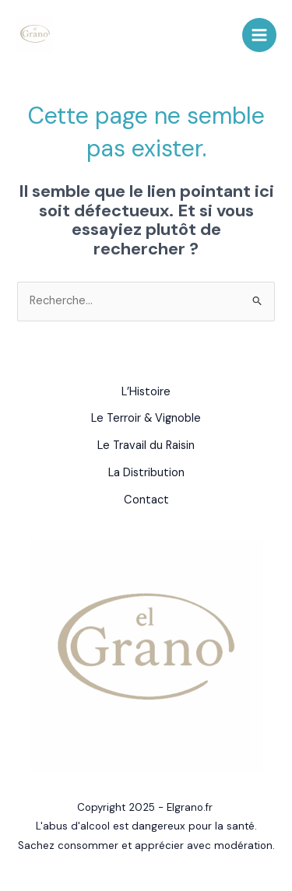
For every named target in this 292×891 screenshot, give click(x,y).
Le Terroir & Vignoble (146, 418)
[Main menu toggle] (259, 35)
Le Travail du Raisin (146, 445)
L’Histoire (146, 391)
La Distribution (146, 472)
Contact (146, 500)
